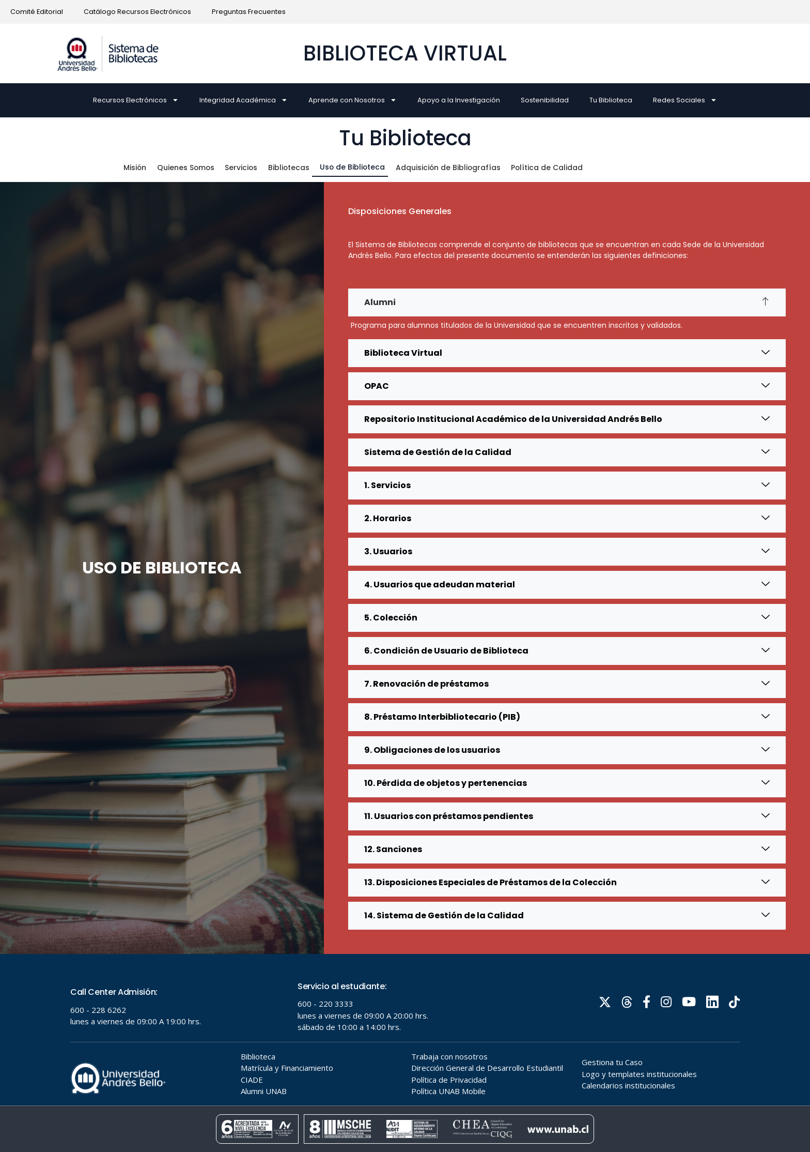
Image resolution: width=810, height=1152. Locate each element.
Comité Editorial (36, 11)
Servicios (245, 167)
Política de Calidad (560, 167)
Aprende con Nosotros (352, 100)
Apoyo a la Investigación (458, 100)
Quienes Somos (188, 167)
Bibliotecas (293, 167)
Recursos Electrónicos (136, 100)
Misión (136, 167)
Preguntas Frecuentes (249, 11)
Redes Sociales (685, 100)
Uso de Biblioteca (357, 166)
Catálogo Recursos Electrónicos (137, 11)
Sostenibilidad (545, 100)
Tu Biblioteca (610, 100)
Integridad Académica (243, 100)
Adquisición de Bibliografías (456, 167)
